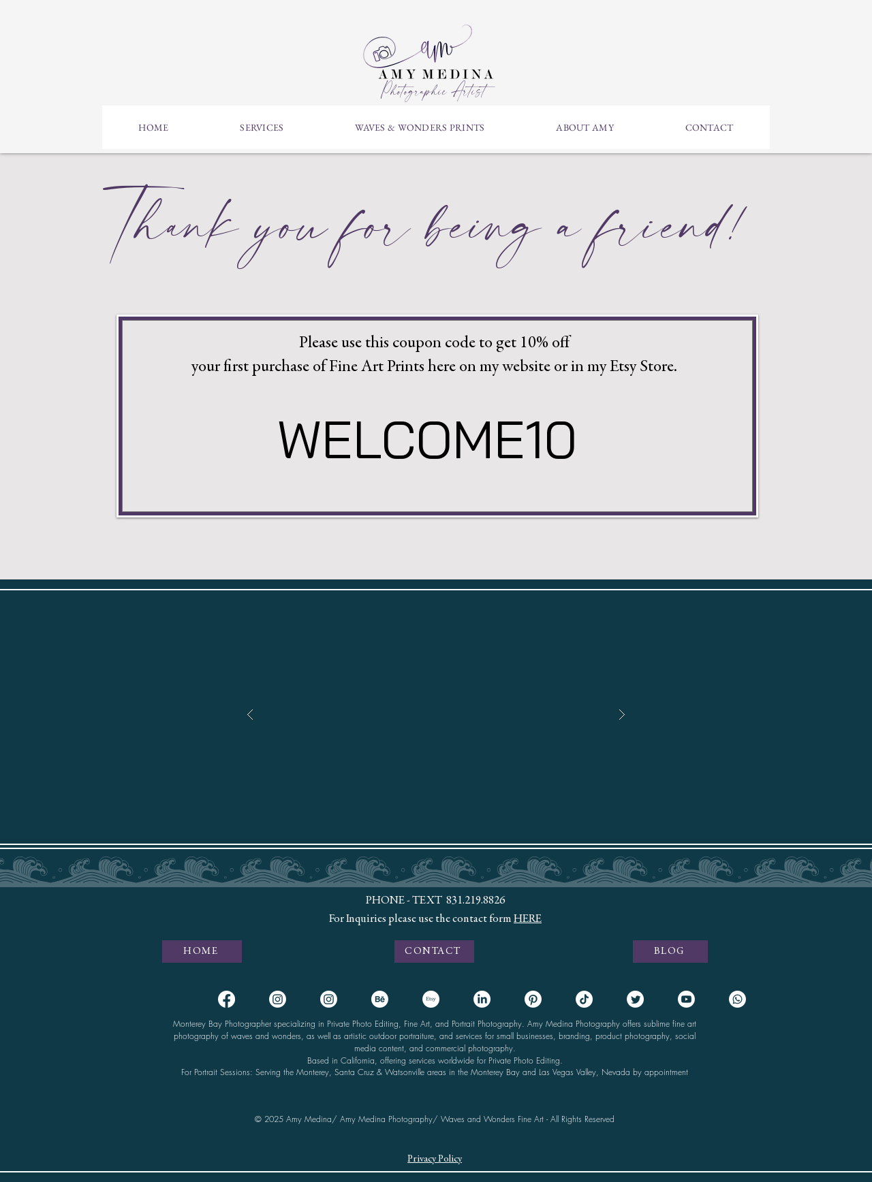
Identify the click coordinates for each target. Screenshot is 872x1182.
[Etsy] (430, 999)
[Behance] (379, 999)
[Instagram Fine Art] (328, 999)
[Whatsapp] (737, 999)
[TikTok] (584, 999)
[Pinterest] (533, 999)
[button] (262, 127)
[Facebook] (226, 999)
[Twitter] (635, 999)
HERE (528, 919)
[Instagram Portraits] (277, 999)
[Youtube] (686, 999)
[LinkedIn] (481, 999)
